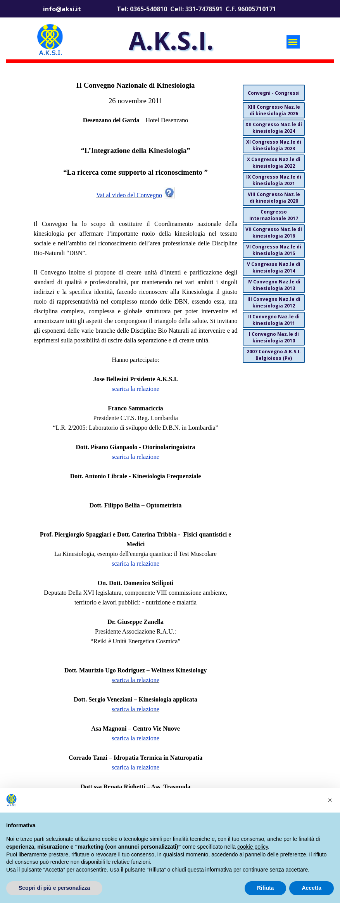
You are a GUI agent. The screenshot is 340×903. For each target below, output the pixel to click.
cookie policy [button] (252, 847)
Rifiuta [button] (265, 888)
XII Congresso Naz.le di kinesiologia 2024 (273, 127)
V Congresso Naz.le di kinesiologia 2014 (273, 267)
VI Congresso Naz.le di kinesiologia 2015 (273, 250)
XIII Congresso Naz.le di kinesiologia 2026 (274, 110)
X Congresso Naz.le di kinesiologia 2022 (273, 162)
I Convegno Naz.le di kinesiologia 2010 (274, 337)
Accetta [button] (311, 888)
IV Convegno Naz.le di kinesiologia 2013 (273, 285)
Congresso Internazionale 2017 (273, 215)
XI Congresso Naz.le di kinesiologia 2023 (273, 145)
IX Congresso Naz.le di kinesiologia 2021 (273, 180)
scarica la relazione (135, 389)
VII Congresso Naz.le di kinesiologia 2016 (273, 232)
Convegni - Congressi (274, 93)
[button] (330, 800)
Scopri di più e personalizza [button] (54, 888)
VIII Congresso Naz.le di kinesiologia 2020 (274, 197)
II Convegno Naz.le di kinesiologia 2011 (274, 319)
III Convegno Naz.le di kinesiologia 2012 (273, 302)
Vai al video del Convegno (129, 195)
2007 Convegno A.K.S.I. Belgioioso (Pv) (274, 354)
